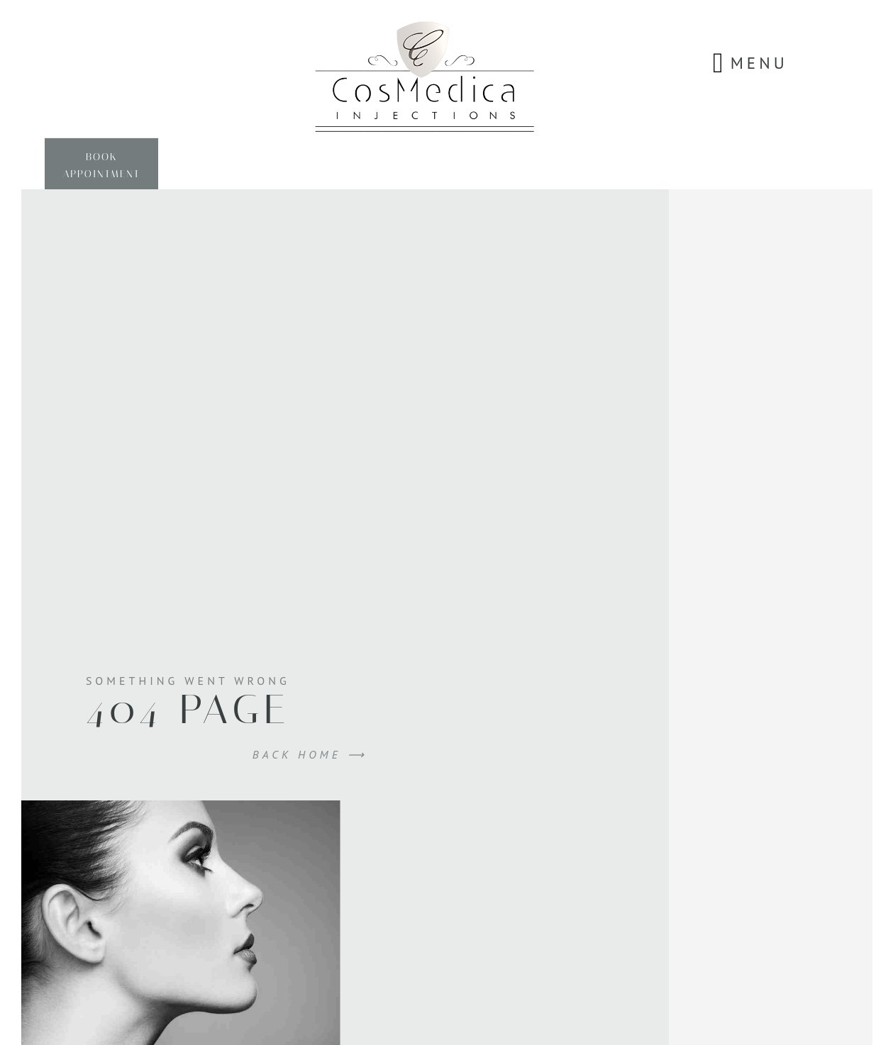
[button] (718, 63)
